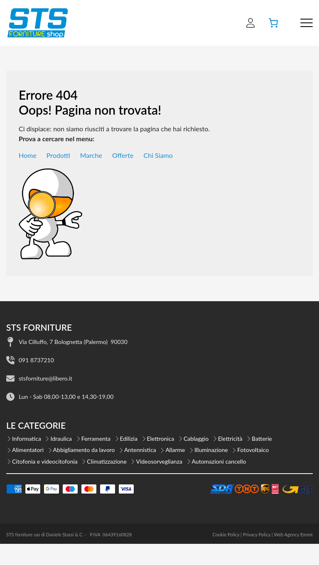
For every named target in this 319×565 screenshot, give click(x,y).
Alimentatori (28, 449)
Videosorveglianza (159, 461)
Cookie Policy (225, 534)
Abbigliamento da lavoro (84, 449)
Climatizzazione (106, 461)
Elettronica (160, 438)
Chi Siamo (158, 155)
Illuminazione (211, 449)
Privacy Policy (256, 534)
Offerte (123, 155)
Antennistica (140, 449)
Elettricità (230, 438)
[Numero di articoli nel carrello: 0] (273, 22)
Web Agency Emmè (293, 534)
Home (28, 155)
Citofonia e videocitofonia (45, 461)
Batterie (262, 438)
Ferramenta (95, 438)
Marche (91, 155)
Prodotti (58, 155)
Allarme (175, 449)
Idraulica (61, 438)
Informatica (26, 438)
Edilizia (128, 438)
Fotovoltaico (253, 449)
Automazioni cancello (219, 461)
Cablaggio (196, 438)
